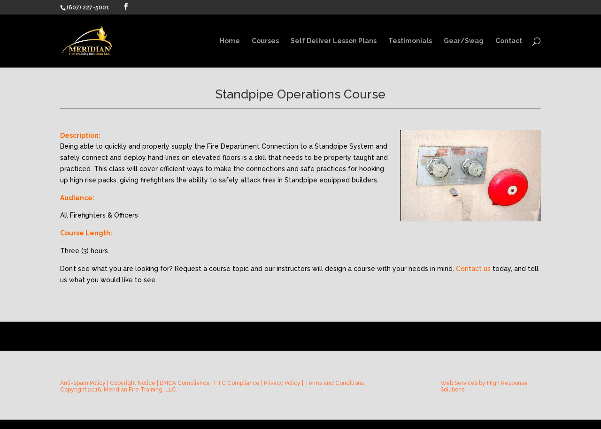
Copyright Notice (132, 383)
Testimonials (410, 41)
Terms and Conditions (334, 383)
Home (230, 41)
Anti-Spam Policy (83, 383)
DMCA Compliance (185, 383)
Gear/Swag (464, 41)
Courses (265, 41)
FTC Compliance (237, 383)
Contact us (473, 268)
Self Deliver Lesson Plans (334, 41)
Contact (508, 41)
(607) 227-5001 (88, 7)
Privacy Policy (282, 383)
